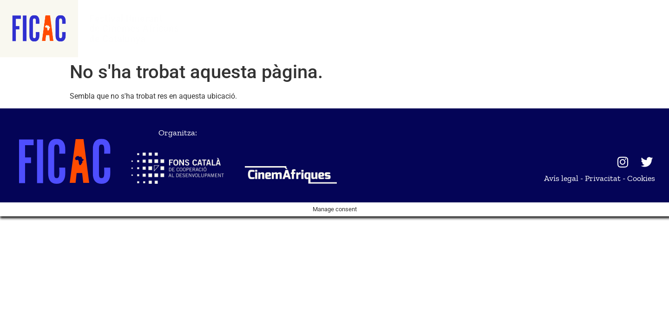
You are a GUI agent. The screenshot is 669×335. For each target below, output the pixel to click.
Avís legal (561, 178)
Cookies (641, 178)
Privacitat (603, 178)
